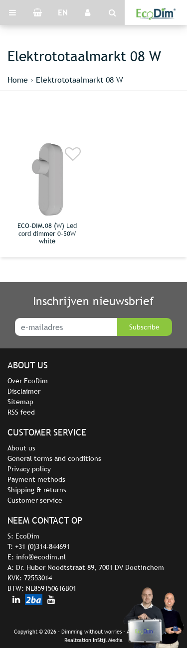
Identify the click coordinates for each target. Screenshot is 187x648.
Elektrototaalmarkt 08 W (79, 79)
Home (17, 79)
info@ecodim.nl (41, 556)
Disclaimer (23, 391)
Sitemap (20, 401)
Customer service (34, 500)
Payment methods (36, 479)
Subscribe (144, 327)
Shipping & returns (36, 489)
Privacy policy (29, 468)
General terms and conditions (54, 458)
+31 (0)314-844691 (42, 546)
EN (62, 12)
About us (21, 447)
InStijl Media (108, 640)
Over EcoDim (27, 380)
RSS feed (21, 412)
